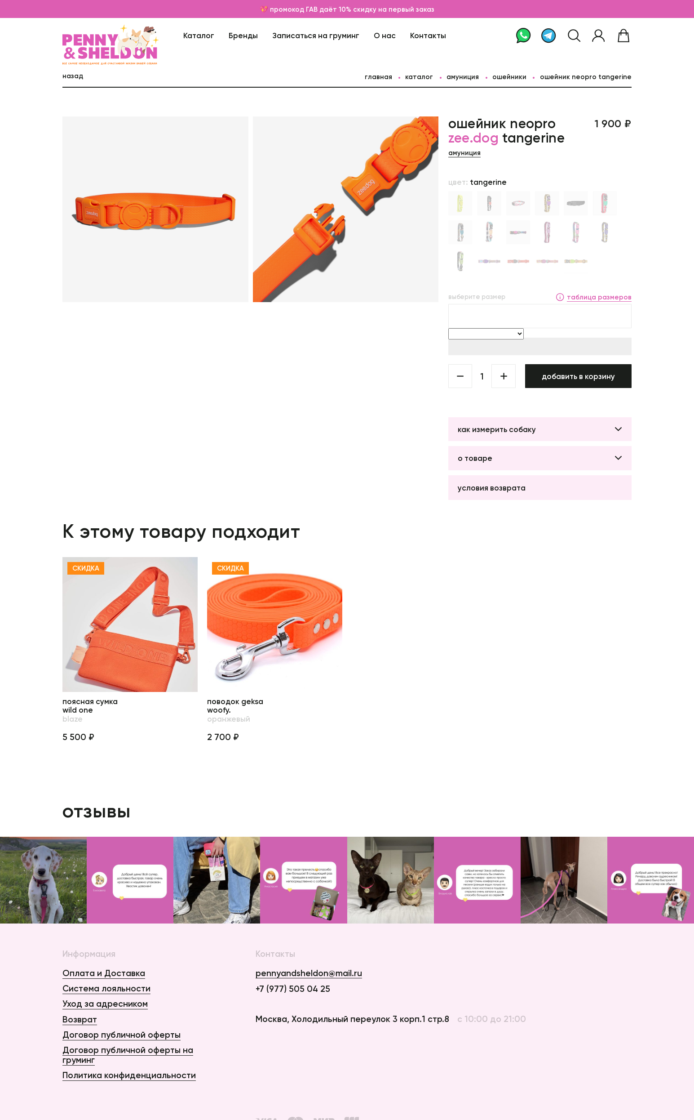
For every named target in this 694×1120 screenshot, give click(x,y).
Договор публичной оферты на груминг (127, 1054)
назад (72, 75)
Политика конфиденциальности (129, 1075)
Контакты (428, 35)
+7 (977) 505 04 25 (293, 989)
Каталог (198, 35)
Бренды (243, 35)
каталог (419, 76)
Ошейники (509, 76)
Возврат (79, 1019)
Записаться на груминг (315, 35)
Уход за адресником (105, 1003)
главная (378, 76)
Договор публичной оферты (121, 1034)
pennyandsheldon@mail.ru (309, 973)
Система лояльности (106, 988)
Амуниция (462, 76)
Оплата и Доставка (103, 973)
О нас (385, 35)
